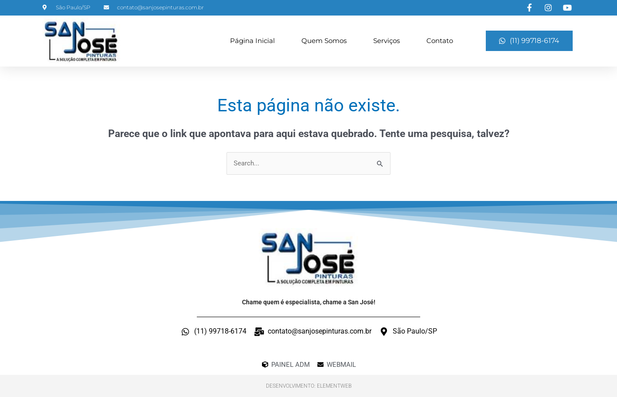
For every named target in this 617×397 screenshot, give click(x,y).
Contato (439, 40)
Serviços (386, 40)
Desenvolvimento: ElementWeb (308, 386)
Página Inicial (252, 40)
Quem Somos (324, 40)
